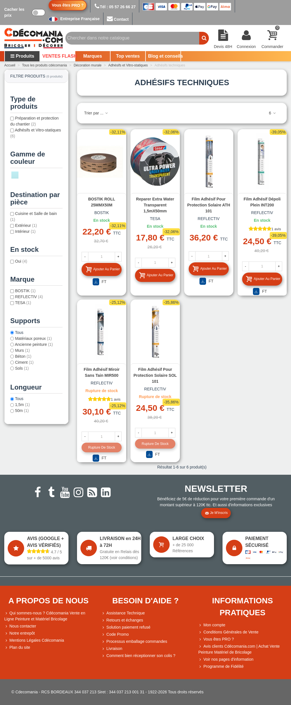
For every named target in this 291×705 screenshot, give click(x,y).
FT (100, 282)
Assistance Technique (123, 613)
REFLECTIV (29, 296)
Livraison (111, 649)
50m (22, 410)
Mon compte (211, 625)
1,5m (22, 404)
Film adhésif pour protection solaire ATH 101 (208, 205)
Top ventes (128, 56)
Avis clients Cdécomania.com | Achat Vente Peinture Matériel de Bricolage (239, 648)
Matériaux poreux (33, 338)
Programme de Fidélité (221, 667)
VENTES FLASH (58, 56)
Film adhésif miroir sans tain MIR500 (101, 372)
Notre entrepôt (19, 633)
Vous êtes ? (68, 5)
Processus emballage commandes (134, 642)
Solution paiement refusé (125, 627)
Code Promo (115, 634)
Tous (19, 332)
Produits (22, 56)
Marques (92, 56)
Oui (21, 261)
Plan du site (17, 647)
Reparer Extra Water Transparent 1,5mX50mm (155, 205)
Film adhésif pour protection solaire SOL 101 (155, 375)
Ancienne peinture (34, 344)
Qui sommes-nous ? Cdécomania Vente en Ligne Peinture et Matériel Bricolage (44, 615)
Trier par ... (96, 113)
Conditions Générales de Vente (228, 632)
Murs (22, 350)
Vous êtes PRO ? (218, 639)
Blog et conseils (164, 56)
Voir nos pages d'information (225, 659)
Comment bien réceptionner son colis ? (138, 656)
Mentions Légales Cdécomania (34, 640)
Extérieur (26, 225)
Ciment (24, 362)
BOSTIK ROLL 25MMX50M (101, 202)
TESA (23, 302)
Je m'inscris (216, 513)
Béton (23, 356)
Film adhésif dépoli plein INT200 (262, 202)
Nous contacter (20, 626)
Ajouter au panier (102, 269)
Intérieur (25, 231)
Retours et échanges (122, 620)
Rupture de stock (101, 447)
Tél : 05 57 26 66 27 (115, 7)
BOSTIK (25, 290)
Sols (22, 368)
